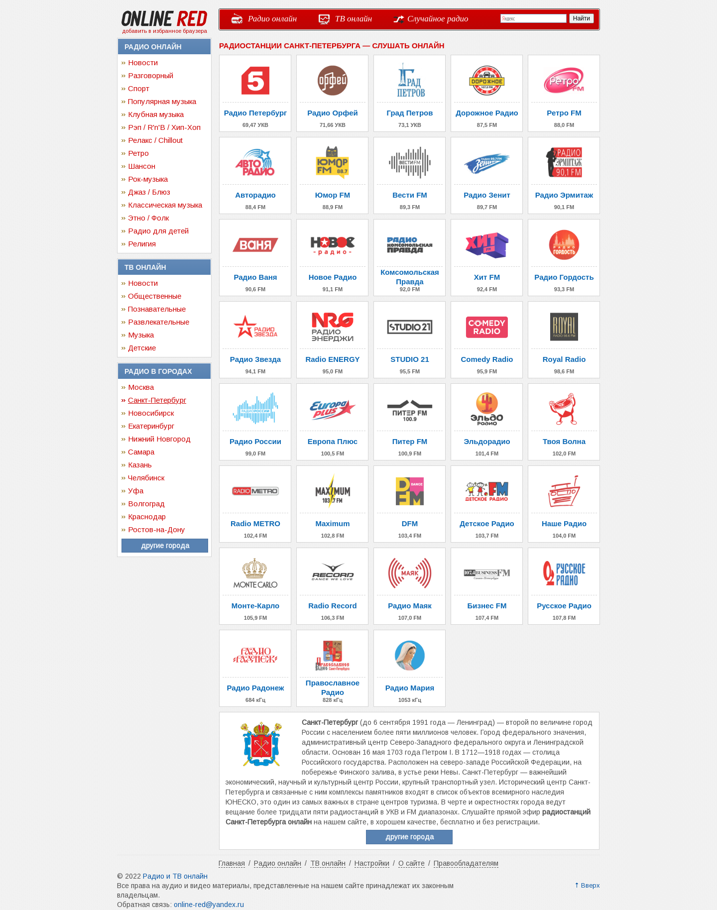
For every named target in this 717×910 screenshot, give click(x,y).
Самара (141, 452)
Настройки (372, 863)
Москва (141, 387)
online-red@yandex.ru (209, 905)
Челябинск (146, 477)
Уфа (135, 490)
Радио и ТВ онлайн (175, 876)
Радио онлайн (272, 18)
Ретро (138, 153)
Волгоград (146, 503)
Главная (232, 863)
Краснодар (147, 516)
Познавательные (157, 309)
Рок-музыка (148, 179)
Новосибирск (151, 413)
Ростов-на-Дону (156, 529)
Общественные (154, 296)
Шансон (141, 166)
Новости (143, 62)
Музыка (141, 335)
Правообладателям (466, 863)
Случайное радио (438, 18)
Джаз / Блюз (149, 192)
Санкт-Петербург (157, 400)
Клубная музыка (156, 114)
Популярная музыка (162, 101)
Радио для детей (158, 231)
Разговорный (150, 75)
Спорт (138, 88)
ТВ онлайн (353, 18)
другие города (165, 546)
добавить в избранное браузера (164, 31)
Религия (142, 243)
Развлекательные (158, 322)
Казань (140, 464)
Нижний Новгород (159, 439)
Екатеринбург (151, 426)
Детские (142, 347)
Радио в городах (158, 371)
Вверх (590, 885)
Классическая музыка (165, 205)
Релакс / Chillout (155, 140)
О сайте (411, 863)
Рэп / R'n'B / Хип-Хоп (164, 127)
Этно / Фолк (148, 218)
